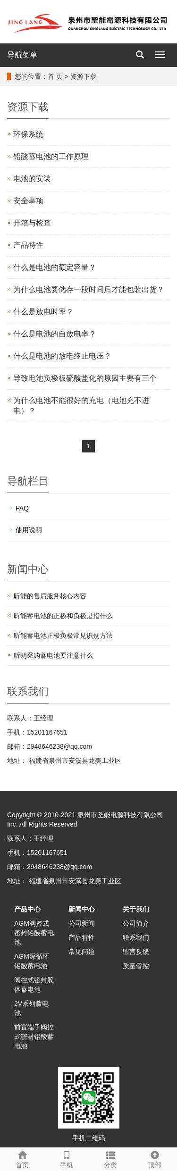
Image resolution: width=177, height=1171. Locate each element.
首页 (22, 1158)
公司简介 (136, 923)
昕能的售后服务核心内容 (50, 596)
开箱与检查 (32, 223)
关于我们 (136, 909)
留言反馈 (136, 951)
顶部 (155, 1158)
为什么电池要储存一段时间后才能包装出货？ (88, 289)
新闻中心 (81, 909)
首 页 (55, 76)
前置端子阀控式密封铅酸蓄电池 (34, 1036)
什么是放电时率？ (43, 312)
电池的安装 (32, 179)
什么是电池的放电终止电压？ (62, 356)
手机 (66, 1158)
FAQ (22, 508)
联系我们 (136, 937)
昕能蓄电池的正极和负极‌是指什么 (63, 615)
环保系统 (28, 134)
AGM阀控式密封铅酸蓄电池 (34, 933)
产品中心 (27, 909)
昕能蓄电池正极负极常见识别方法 (63, 635)
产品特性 (28, 245)
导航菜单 (22, 55)
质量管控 (136, 966)
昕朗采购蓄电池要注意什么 (53, 655)
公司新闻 (81, 923)
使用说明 (29, 530)
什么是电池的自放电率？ (54, 334)
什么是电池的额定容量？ (54, 267)
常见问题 (81, 951)
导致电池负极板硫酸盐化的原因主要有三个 (85, 378)
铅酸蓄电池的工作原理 (51, 156)
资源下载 (83, 76)
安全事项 (28, 201)
